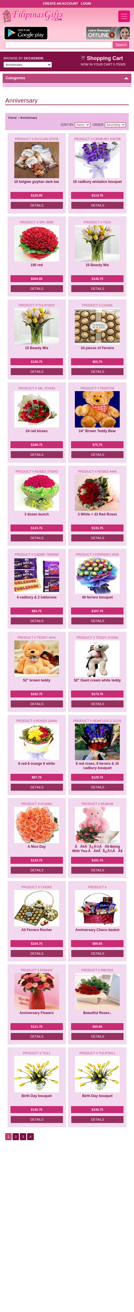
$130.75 (37, 361)
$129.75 (97, 777)
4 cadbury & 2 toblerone (37, 597)
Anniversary (28, 117)
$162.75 (37, 694)
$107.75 (97, 611)
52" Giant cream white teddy (97, 680)
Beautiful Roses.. (97, 1013)
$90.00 (97, 1026)
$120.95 (37, 195)
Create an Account (60, 3)
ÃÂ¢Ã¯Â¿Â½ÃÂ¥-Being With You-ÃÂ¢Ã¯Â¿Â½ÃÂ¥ (97, 849)
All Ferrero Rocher (36, 930)
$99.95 (97, 943)
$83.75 (37, 611)
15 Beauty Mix (97, 265)
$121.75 (37, 1026)
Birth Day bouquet (37, 1096)
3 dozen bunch (36, 514)
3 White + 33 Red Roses (97, 514)
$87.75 (37, 777)
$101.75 (97, 860)
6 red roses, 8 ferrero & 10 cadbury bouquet (97, 766)
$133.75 (37, 528)
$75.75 (97, 444)
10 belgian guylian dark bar (36, 182)
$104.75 (37, 943)
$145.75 (97, 278)
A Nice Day (37, 847)
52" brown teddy (36, 680)
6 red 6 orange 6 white (36, 764)
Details (36, 205)
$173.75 (97, 694)
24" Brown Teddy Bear (97, 431)
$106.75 (37, 444)
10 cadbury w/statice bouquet (97, 182)
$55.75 (97, 361)
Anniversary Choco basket (97, 930)
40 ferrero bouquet (97, 597)
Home (12, 117)
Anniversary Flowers (37, 1013)
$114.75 (97, 195)
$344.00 (37, 278)
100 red (37, 265)
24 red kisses (36, 431)
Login (86, 3)
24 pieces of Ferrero (97, 348)
